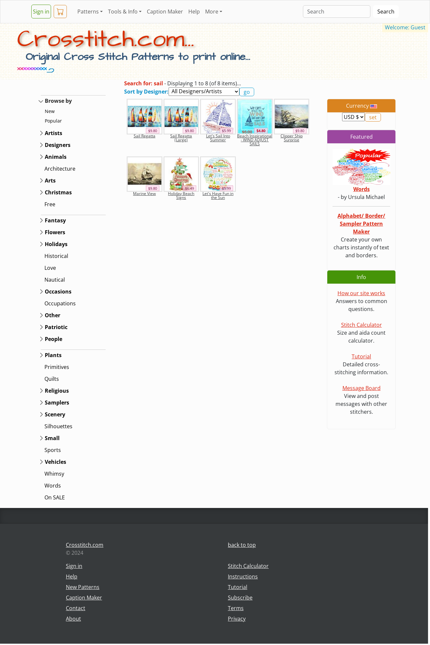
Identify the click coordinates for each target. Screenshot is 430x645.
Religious (57, 390)
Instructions (243, 576)
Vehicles (55, 461)
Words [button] (52, 485)
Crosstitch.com (84, 544)
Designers (57, 145)
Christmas (58, 192)
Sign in (41, 11)
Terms (236, 608)
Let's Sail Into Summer (218, 138)
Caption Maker (165, 11)
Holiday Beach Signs (181, 195)
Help (194, 11)
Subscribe (240, 597)
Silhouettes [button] (58, 426)
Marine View (144, 193)
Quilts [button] (51, 378)
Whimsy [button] (54, 473)
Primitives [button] (56, 367)
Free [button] (49, 204)
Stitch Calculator (361, 324)
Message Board (361, 388)
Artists (53, 133)
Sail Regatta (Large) (181, 138)
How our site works (361, 293)
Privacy (237, 618)
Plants (53, 355)
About (73, 618)
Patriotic (56, 327)
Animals (56, 156)
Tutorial (361, 356)
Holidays (56, 244)
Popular (53, 121)
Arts (50, 180)
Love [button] (50, 267)
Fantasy (55, 220)
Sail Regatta (144, 136)
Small (52, 438)
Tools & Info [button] (123, 11)
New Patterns (82, 587)
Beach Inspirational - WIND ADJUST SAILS (254, 140)
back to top (242, 544)
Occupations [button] (60, 303)
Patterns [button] (88, 11)
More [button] (211, 11)
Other (52, 315)
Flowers (55, 232)
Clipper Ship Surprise (292, 138)
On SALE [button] (54, 497)
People (53, 339)
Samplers (57, 402)
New (50, 111)
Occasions (58, 291)
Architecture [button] (59, 168)
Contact (75, 608)
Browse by (58, 100)
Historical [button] (56, 256)
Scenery (55, 414)
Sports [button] (52, 450)
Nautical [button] (54, 279)
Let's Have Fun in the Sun (217, 195)
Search (385, 11)
